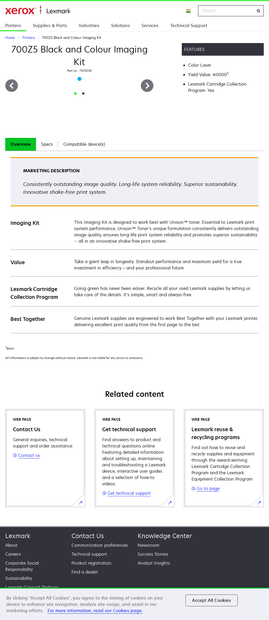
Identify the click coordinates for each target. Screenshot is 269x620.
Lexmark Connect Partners (32, 587)
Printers (13, 25)
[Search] (258, 11)
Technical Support (188, 25)
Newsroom (148, 545)
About (11, 545)
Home (37, 9)
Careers (13, 554)
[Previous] (11, 85)
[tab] (75, 93)
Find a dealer (84, 572)
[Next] (147, 85)
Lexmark (17, 536)
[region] (134, 603)
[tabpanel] (134, 245)
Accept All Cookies (211, 600)
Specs (47, 144)
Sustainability (18, 578)
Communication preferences (99, 545)
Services (150, 25)
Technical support (89, 554)
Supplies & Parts (50, 25)
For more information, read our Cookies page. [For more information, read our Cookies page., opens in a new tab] (95, 610)
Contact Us (87, 536)
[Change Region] (188, 11)
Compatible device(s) (84, 144)
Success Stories (153, 554)
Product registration (91, 563)
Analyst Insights (154, 563)
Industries (89, 25)
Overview (21, 144)
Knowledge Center (165, 536)
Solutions (120, 25)
